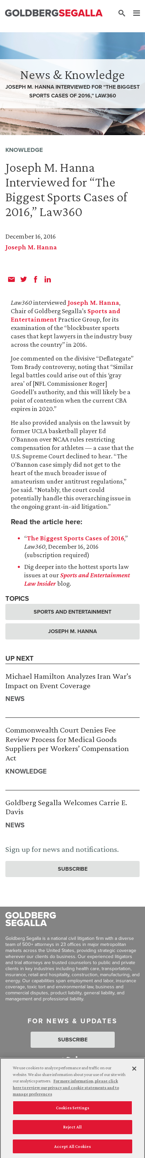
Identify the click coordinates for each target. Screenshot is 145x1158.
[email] (11, 279)
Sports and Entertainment (72, 612)
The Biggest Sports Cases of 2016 (75, 538)
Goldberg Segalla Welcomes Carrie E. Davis (66, 807)
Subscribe (72, 869)
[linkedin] (47, 279)
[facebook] (35, 279)
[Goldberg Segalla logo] (54, 13)
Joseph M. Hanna (31, 247)
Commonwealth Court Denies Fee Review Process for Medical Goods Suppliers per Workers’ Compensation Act (67, 743)
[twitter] (23, 279)
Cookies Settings (72, 1110)
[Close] (134, 1071)
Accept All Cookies (72, 1149)
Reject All (72, 1129)
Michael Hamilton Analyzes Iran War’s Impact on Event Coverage (68, 680)
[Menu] (133, 13)
